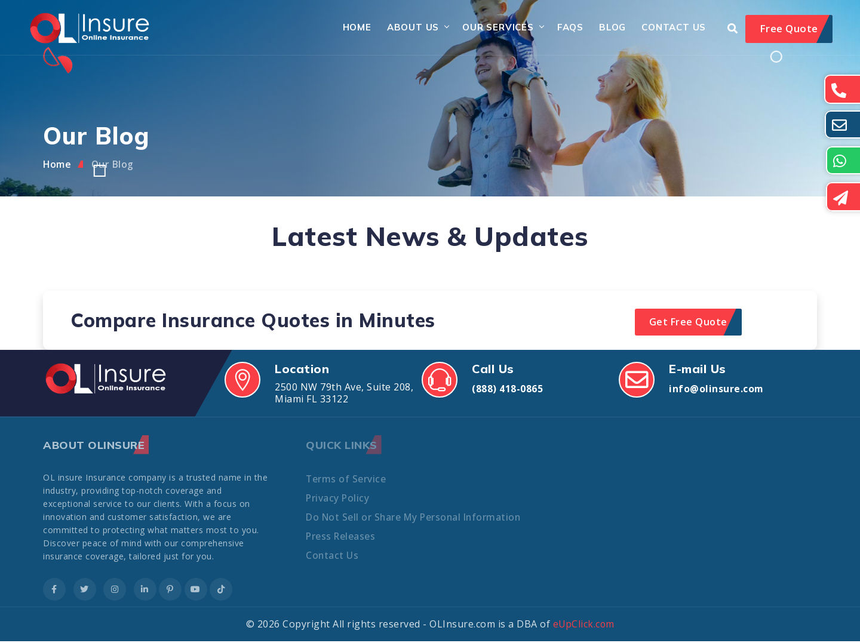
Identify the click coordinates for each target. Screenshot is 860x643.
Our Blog (113, 166)
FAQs (565, 28)
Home (351, 28)
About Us (408, 28)
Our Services (493, 28)
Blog (607, 28)
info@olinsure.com (716, 390)
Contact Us (669, 28)
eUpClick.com (583, 625)
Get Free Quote (688, 323)
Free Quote (789, 29)
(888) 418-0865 (507, 390)
